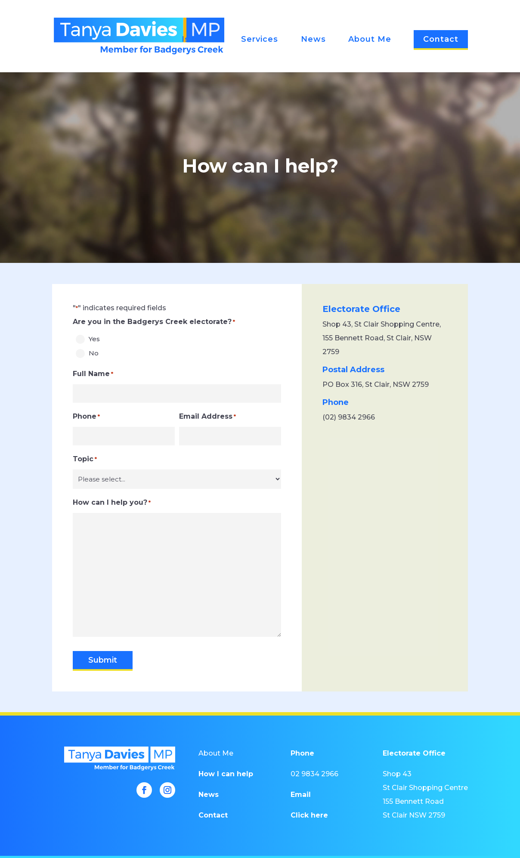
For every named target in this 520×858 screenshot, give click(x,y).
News (313, 40)
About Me (369, 40)
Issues (196, 40)
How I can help (225, 774)
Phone (86, 416)
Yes (94, 339)
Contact (440, 39)
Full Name (93, 374)
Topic (85, 459)
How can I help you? (112, 502)
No (94, 353)
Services (259, 40)
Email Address (207, 416)
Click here (309, 815)
